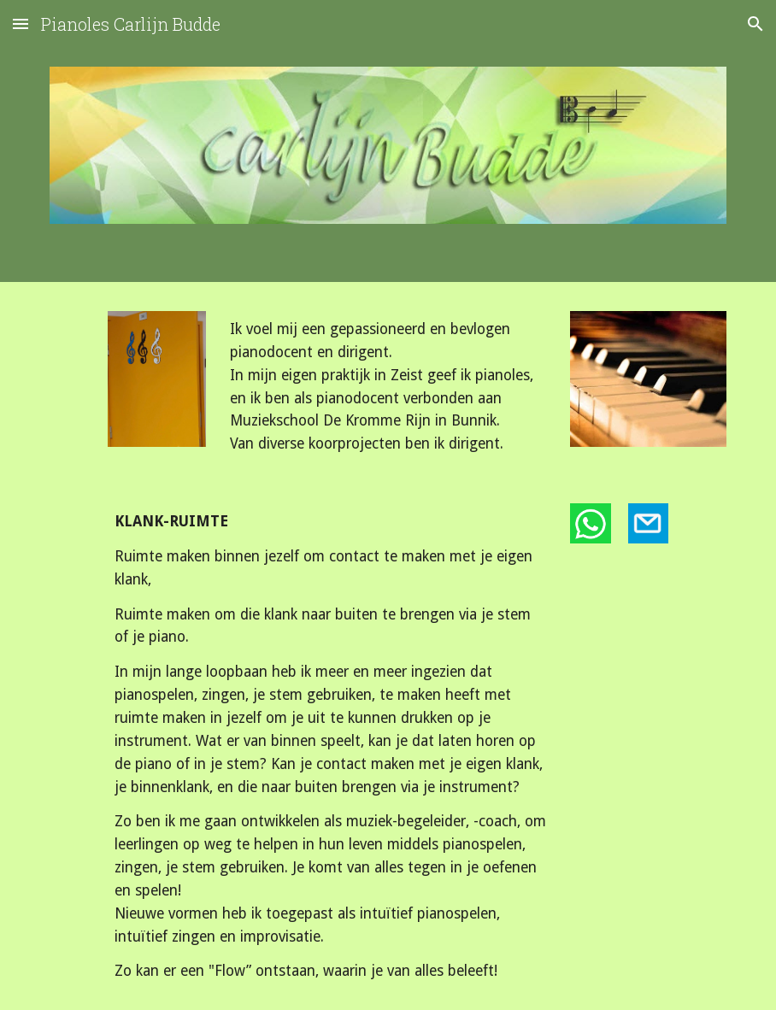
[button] (20, 23)
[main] (388, 386)
